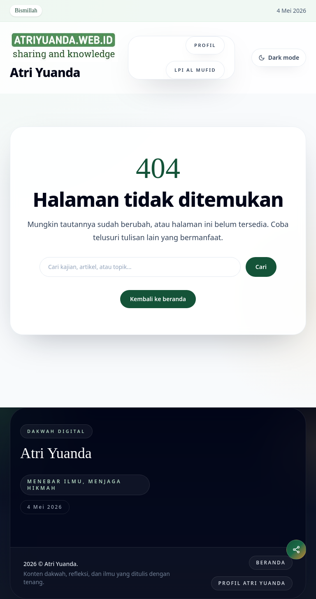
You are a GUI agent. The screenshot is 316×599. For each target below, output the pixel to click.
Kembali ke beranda (158, 299)
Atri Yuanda (45, 72)
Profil (205, 45)
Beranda (271, 562)
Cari (261, 267)
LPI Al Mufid (195, 70)
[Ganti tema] (278, 58)
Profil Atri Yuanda (252, 583)
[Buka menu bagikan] (296, 549)
